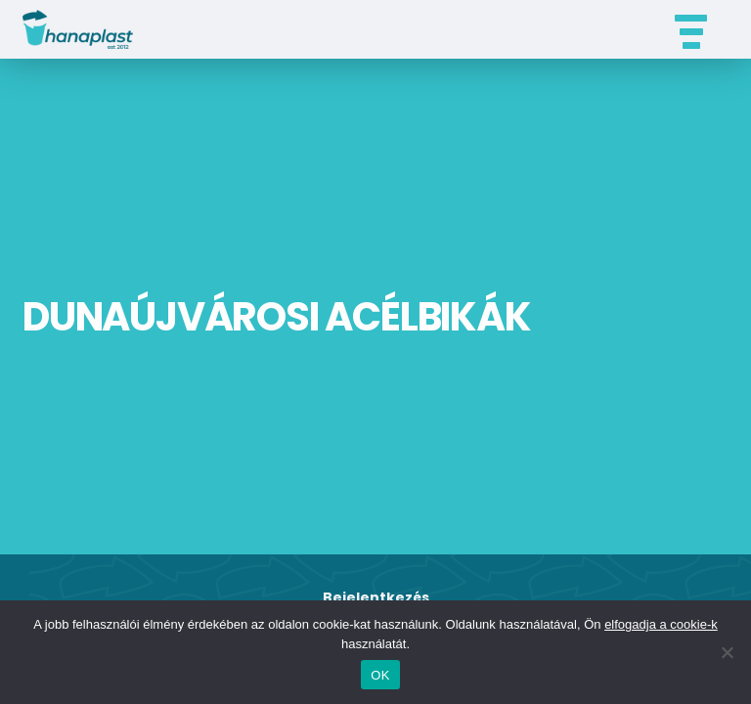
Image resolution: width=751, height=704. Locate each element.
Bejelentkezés (376, 597)
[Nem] (726, 652)
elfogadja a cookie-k (661, 624)
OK (380, 675)
